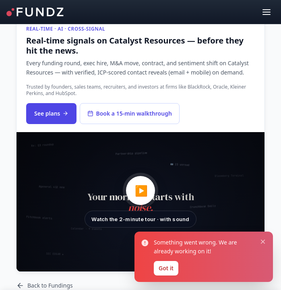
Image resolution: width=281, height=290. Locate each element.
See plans (51, 113)
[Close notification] (263, 242)
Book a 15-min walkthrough (129, 113)
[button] (140, 202)
